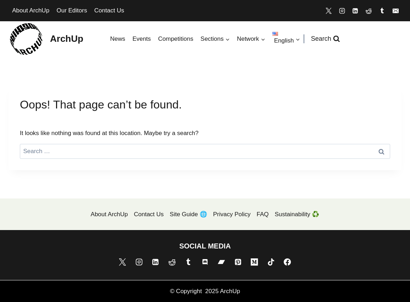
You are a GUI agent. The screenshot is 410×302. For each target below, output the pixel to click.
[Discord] (205, 262)
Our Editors (71, 10)
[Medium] (254, 262)
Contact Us (109, 10)
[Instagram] (342, 11)
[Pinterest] (238, 262)
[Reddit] (369, 11)
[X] (328, 11)
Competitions (175, 38)
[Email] (395, 11)
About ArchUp (30, 10)
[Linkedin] (355, 11)
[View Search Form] (325, 38)
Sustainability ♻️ (297, 214)
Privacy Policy (232, 214)
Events (141, 38)
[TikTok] (271, 262)
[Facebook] (287, 262)
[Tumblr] (382, 11)
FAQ (263, 214)
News (117, 38)
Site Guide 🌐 (188, 214)
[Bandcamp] (221, 262)
